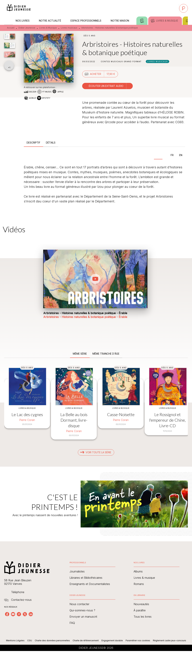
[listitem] (7, 614)
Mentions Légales (15, 640)
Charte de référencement (86, 640)
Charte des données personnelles (52, 640)
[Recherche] (183, 8)
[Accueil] (18, 8)
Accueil (10, 27)
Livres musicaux (69, 27)
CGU (29, 640)
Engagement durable (112, 640)
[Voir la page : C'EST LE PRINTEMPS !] (96, 499)
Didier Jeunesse (26, 27)
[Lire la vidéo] (95, 279)
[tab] (8, 21)
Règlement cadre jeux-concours (169, 640)
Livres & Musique (48, 27)
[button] (121, 61)
